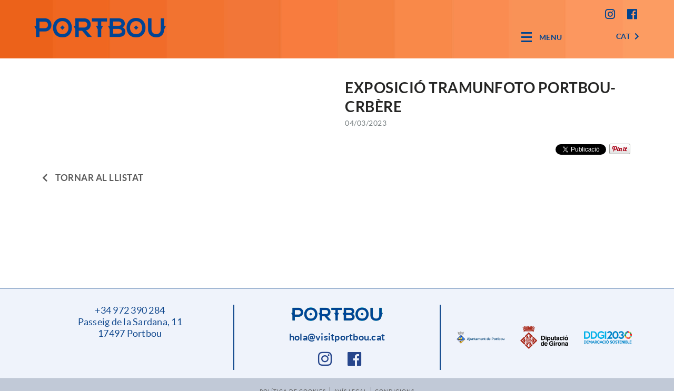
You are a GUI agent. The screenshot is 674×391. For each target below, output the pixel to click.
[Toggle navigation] (542, 37)
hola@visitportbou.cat (337, 337)
